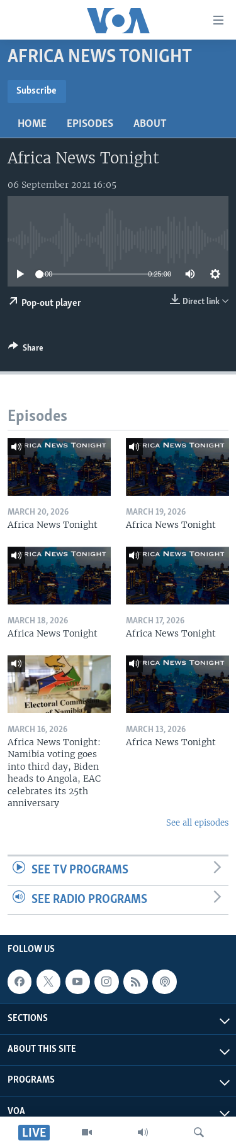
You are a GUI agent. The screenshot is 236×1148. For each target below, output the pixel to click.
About (150, 124)
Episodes (90, 124)
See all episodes (197, 822)
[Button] (25, 350)
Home (32, 124)
